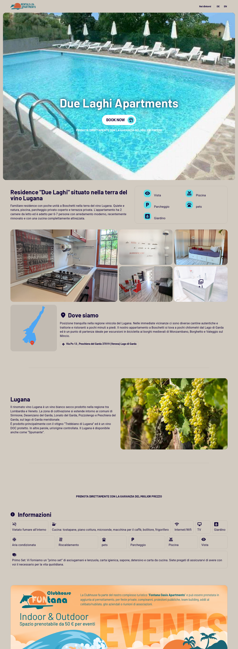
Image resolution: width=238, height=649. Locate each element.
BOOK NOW (120, 120)
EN (225, 6)
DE (218, 6)
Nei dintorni (205, 6)
